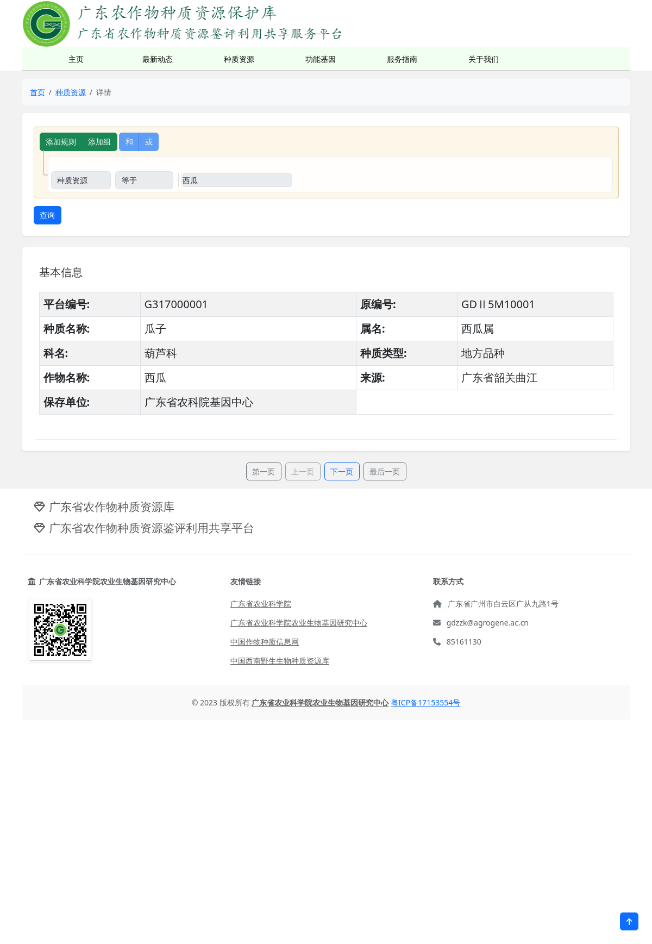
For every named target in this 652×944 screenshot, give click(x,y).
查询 (47, 215)
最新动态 (157, 59)
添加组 (99, 141)
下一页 (341, 471)
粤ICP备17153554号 (425, 702)
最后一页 (384, 471)
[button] (629, 921)
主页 (76, 59)
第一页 (263, 471)
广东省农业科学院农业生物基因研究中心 (298, 622)
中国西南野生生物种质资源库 (279, 660)
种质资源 (239, 59)
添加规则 (61, 141)
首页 (37, 92)
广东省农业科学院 (260, 603)
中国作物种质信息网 (264, 641)
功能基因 (320, 59)
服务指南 (402, 59)
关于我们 (483, 59)
